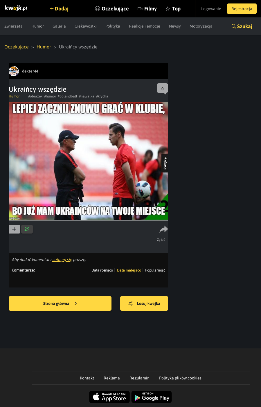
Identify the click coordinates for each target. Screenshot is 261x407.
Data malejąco (129, 270)
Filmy (150, 9)
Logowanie (211, 8)
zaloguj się (62, 259)
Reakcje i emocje (144, 26)
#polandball (67, 96)
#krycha (102, 96)
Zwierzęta (13, 26)
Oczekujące (115, 9)
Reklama (112, 378)
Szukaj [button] (244, 26)
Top (176, 9)
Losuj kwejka (144, 303)
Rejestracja (241, 8)
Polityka (112, 26)
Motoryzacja (201, 26)
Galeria (59, 26)
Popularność (155, 270)
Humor (37, 26)
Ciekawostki (86, 26)
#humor (50, 96)
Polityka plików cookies (180, 378)
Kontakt (87, 378)
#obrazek (35, 96)
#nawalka (86, 96)
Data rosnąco (102, 270)
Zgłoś (161, 239)
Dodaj (62, 9)
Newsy (175, 26)
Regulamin (139, 378)
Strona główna (60, 303)
